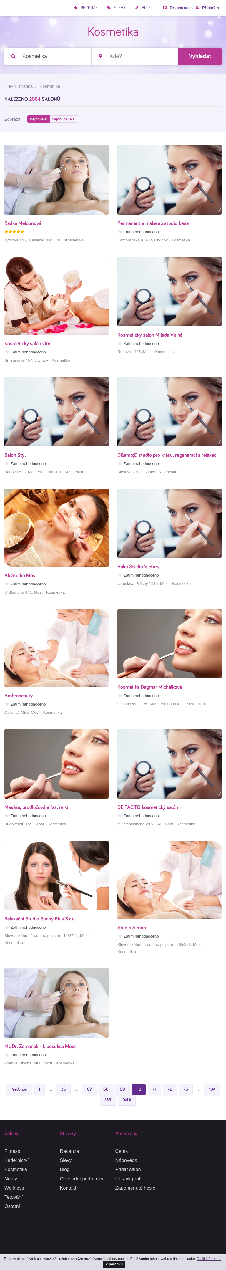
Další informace (209, 1258)
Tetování (13, 1197)
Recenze (86, 8)
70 (138, 1090)
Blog (143, 8)
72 (169, 1090)
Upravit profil (129, 1178)
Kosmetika (15, 1169)
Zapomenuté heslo (135, 1187)
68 (106, 1090)
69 (122, 1090)
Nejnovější (39, 120)
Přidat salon (128, 1169)
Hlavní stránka (19, 86)
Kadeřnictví (16, 1160)
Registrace (176, 8)
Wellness (14, 1187)
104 (212, 1090)
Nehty (10, 1178)
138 (108, 1101)
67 (89, 1090)
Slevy (116, 8)
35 (63, 1090)
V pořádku (114, 1264)
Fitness (12, 1151)
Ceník (121, 1151)
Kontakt (68, 1187)
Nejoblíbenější (64, 120)
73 (185, 1090)
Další (126, 1101)
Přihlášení (208, 8)
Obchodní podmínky (81, 1178)
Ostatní (12, 1206)
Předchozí (19, 1090)
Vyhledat (200, 56)
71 (154, 1090)
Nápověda (126, 1160)
